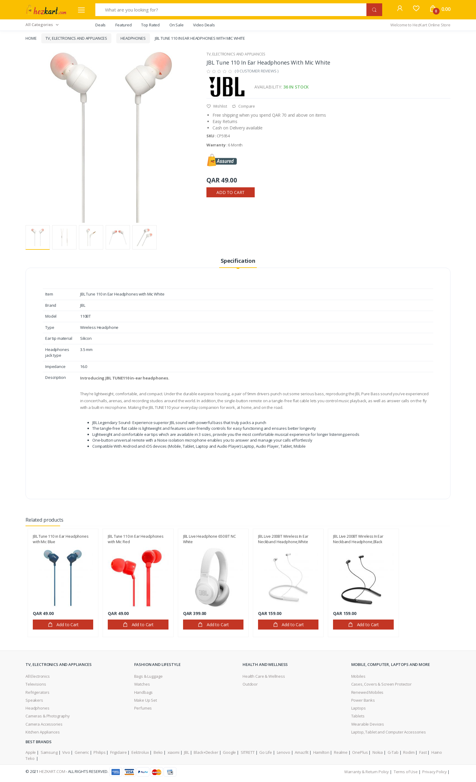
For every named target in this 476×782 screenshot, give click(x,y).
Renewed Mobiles (367, 692)
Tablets (358, 716)
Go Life (265, 752)
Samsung (49, 752)
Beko (158, 752)
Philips (99, 752)
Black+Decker (206, 752)
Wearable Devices (367, 724)
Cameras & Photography (47, 716)
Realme (341, 752)
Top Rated (150, 25)
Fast (423, 752)
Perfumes (143, 708)
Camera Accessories (43, 724)
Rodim (408, 752)
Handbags (143, 692)
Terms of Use (406, 771)
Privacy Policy (434, 771)
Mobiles (358, 676)
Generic (82, 752)
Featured (123, 25)
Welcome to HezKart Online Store (420, 25)
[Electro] (46, 10)
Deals (100, 25)
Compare (243, 106)
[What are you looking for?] (231, 9)
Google (229, 752)
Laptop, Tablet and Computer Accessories (388, 732)
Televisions (35, 684)
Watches (142, 684)
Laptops (358, 708)
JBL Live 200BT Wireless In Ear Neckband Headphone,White (283, 539)
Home (30, 38)
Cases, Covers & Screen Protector (381, 684)
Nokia (377, 752)
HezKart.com (52, 771)
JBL (186, 752)
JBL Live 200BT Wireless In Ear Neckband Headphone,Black (358, 539)
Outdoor (250, 684)
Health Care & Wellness (264, 676)
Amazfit (301, 752)
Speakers (34, 700)
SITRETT (248, 752)
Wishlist (216, 106)
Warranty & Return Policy (366, 771)
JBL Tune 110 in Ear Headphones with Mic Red (135, 539)
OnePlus (360, 752)
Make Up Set (145, 700)
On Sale (176, 25)
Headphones (133, 38)
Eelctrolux (140, 752)
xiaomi (173, 752)
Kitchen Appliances (42, 732)
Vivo (66, 752)
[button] (399, 9)
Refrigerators (37, 692)
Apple (30, 752)
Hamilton (321, 752)
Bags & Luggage (148, 676)
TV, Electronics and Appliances (76, 38)
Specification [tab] (238, 260)
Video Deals (204, 25)
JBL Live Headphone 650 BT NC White (209, 539)
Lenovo (283, 752)
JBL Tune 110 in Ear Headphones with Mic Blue (60, 539)
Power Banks (363, 700)
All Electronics (37, 676)
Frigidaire (118, 752)
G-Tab (393, 752)
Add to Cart (230, 192)
